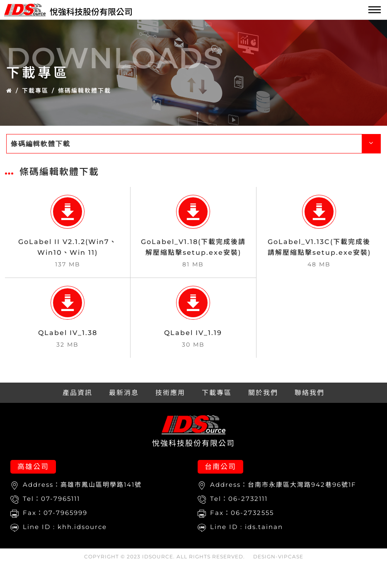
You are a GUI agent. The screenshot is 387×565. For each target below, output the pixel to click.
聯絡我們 (309, 393)
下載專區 (35, 90)
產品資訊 (77, 393)
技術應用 (170, 393)
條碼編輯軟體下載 (84, 90)
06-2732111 (248, 499)
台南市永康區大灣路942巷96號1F (302, 484)
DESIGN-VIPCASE (278, 556)
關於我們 (263, 393)
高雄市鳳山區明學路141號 (101, 484)
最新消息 (124, 393)
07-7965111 (60, 499)
